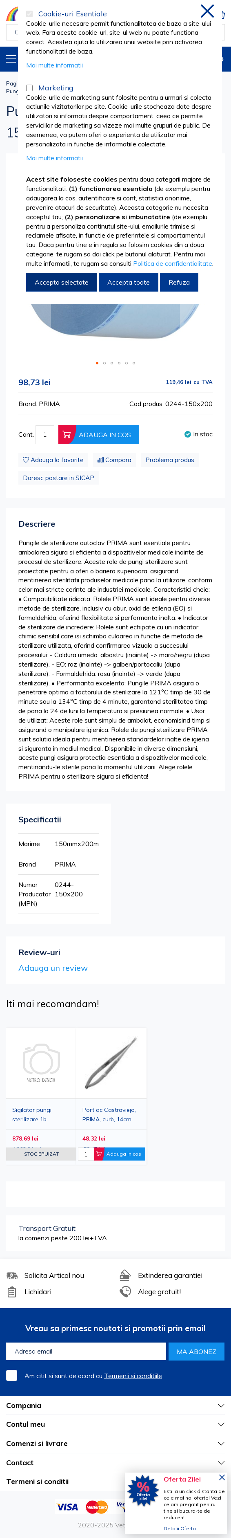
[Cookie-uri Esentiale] (29, 14)
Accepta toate (128, 282)
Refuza (179, 282)
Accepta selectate (62, 282)
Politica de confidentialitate (172, 263)
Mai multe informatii (54, 65)
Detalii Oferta (180, 1528)
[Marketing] (29, 88)
